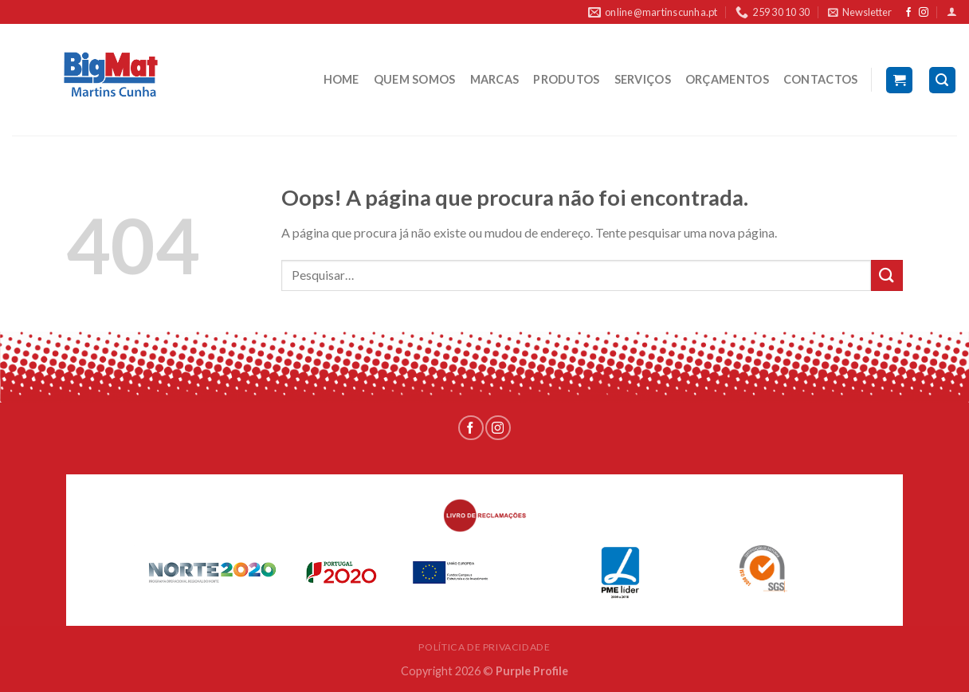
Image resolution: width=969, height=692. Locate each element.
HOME (341, 79)
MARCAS (495, 79)
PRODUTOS (566, 79)
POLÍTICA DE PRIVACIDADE (484, 647)
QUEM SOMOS (415, 79)
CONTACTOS (820, 79)
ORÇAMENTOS (727, 79)
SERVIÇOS (642, 79)
